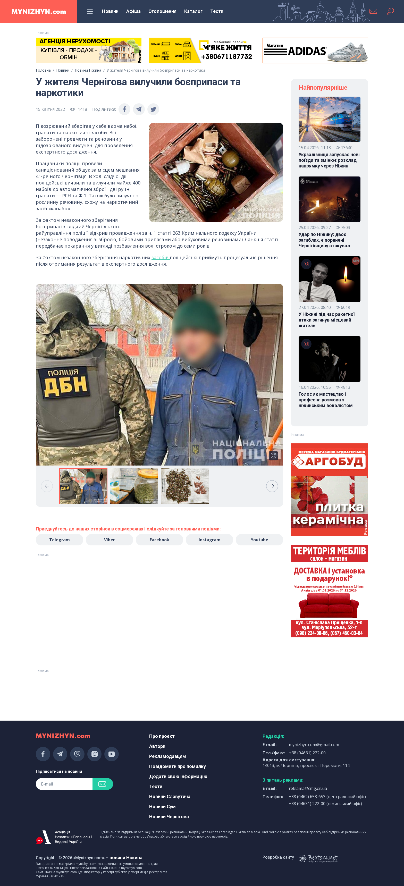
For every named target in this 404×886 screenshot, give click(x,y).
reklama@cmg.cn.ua (308, 788)
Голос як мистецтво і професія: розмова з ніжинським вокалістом (326, 399)
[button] (272, 486)
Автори (157, 746)
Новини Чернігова (169, 816)
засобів (161, 257)
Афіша (133, 11)
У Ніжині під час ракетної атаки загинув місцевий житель (327, 319)
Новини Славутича (169, 796)
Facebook (159, 540)
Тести (216, 11)
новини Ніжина (126, 857)
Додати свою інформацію (178, 776)
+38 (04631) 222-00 (307, 753)
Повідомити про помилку (177, 766)
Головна (43, 70)
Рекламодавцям (167, 756)
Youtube (259, 540)
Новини (110, 11)
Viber (109, 540)
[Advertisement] (88, 689)
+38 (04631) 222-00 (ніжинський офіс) (325, 803)
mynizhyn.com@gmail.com (314, 744)
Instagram (210, 540)
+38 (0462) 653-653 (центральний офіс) (327, 796)
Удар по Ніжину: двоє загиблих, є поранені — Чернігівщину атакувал (326, 240)
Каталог (193, 11)
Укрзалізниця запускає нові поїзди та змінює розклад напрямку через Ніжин (329, 160)
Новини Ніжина (88, 70)
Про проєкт (162, 736)
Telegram (59, 540)
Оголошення (162, 11)
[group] (159, 375)
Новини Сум (162, 806)
